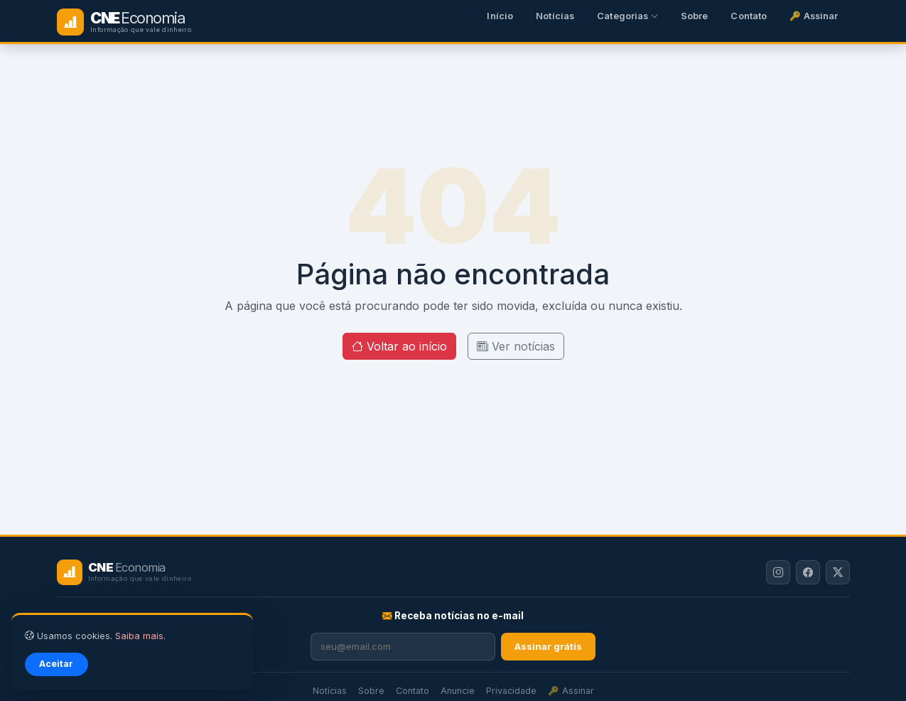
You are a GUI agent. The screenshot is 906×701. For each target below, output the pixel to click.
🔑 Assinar (813, 16)
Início (500, 16)
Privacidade (511, 690)
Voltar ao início (399, 346)
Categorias (627, 16)
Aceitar (56, 663)
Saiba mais (139, 636)
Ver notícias (516, 346)
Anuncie (458, 690)
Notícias (555, 16)
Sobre (694, 16)
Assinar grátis (548, 646)
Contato (748, 16)
